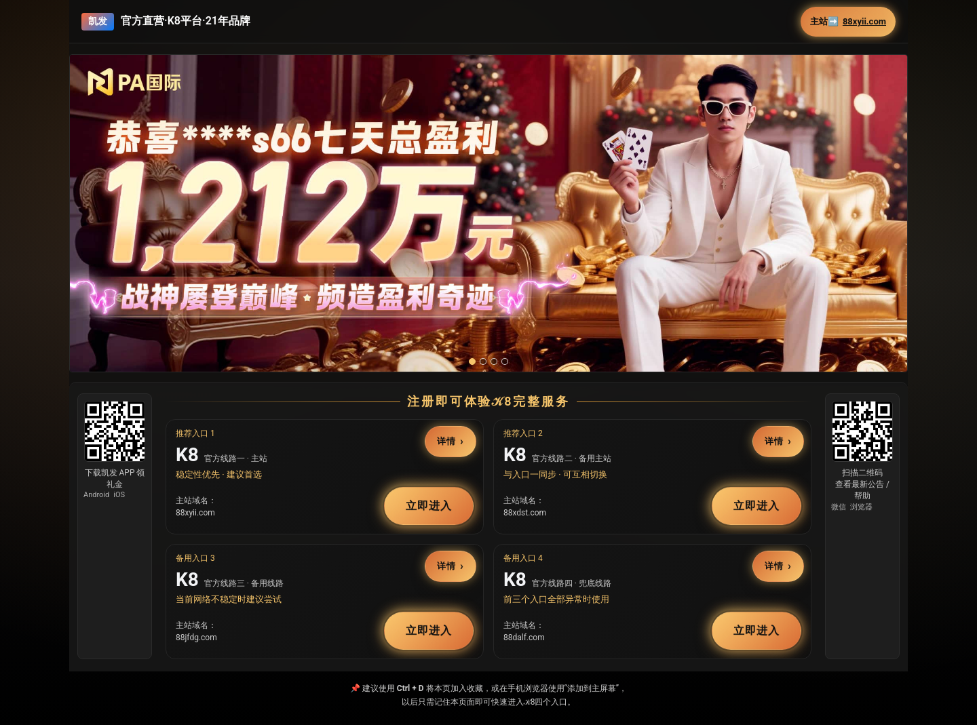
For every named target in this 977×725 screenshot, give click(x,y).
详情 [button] (446, 442)
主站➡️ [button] (848, 21)
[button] (488, 213)
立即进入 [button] (429, 505)
